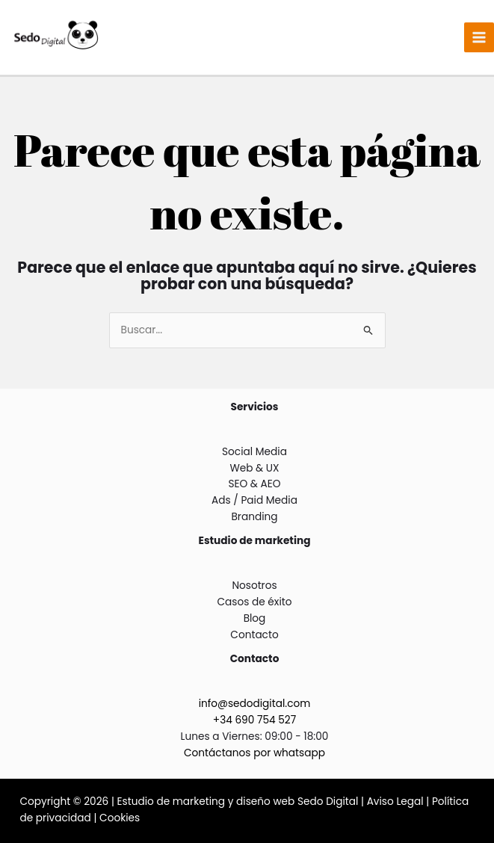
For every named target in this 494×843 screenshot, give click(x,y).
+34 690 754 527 (254, 720)
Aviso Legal (395, 801)
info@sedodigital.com (255, 704)
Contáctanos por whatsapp (254, 753)
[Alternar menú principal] (479, 37)
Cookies (119, 818)
